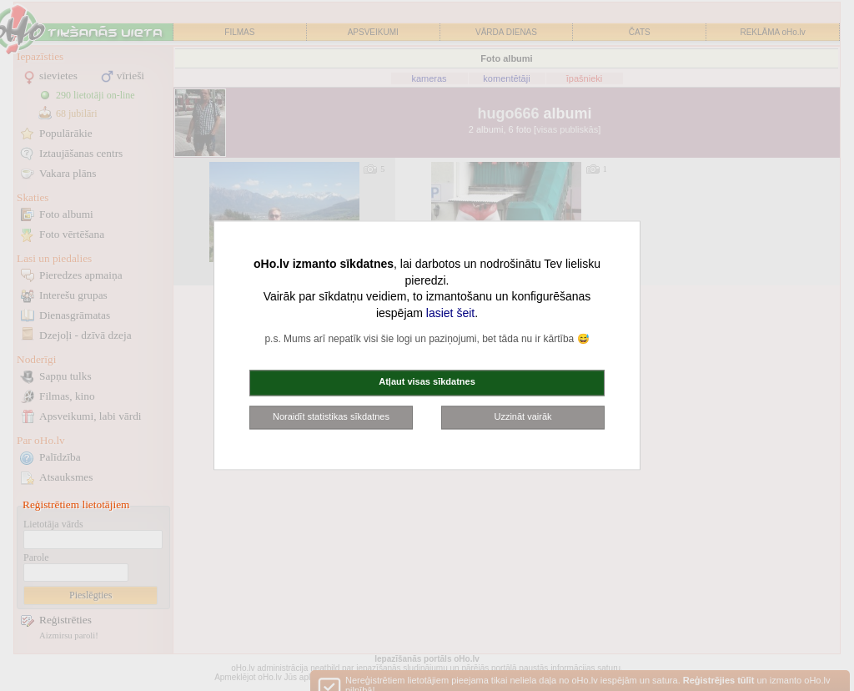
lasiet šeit (450, 313)
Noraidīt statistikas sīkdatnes (331, 416)
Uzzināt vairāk (522, 416)
